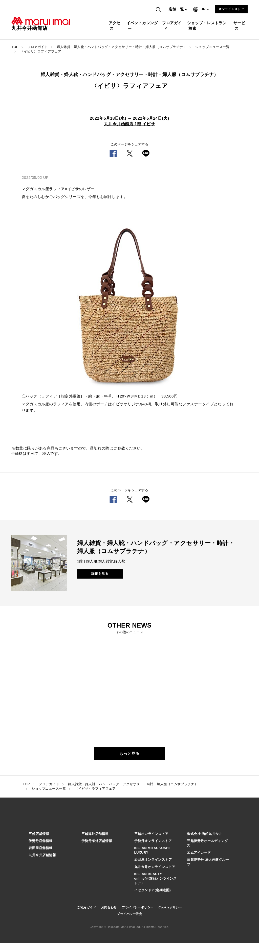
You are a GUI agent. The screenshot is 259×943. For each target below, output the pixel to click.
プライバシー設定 (129, 914)
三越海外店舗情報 (95, 834)
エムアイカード (199, 852)
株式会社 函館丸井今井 (204, 834)
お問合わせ (109, 907)
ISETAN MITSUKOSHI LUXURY (152, 850)
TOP (14, 47)
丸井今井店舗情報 (42, 855)
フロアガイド (172, 26)
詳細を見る (100, 574)
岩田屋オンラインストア (153, 859)
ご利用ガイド (86, 907)
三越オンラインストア (151, 834)
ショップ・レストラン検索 (207, 26)
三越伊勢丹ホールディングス (207, 843)
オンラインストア (231, 9)
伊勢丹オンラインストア (153, 841)
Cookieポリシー (170, 907)
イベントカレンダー (143, 26)
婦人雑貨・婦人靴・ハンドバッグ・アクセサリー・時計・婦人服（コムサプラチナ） (121, 47)
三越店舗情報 (39, 834)
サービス (240, 26)
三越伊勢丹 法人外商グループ (208, 862)
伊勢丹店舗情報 (41, 841)
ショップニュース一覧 (212, 47)
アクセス (115, 26)
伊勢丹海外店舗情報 (96, 841)
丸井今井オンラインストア (154, 867)
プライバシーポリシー (138, 907)
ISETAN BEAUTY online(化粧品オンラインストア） (155, 878)
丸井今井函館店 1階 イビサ (129, 124)
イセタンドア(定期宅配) (152, 890)
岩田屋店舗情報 (41, 848)
